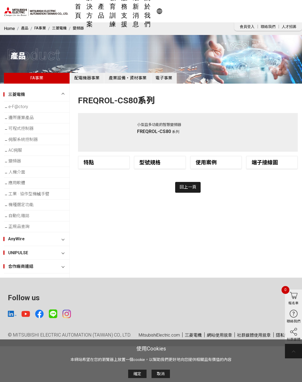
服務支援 (182, 11)
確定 (137, 373)
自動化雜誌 (22, 240)
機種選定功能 (25, 227)
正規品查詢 (22, 253)
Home (9, 28)
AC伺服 (19, 163)
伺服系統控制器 (27, 150)
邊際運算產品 (25, 124)
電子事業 (183, 80)
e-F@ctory (22, 111)
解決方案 (119, 11)
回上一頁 (188, 193)
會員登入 (247, 26)
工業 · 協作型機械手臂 (32, 214)
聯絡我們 (268, 26)
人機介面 (20, 188)
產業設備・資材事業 (139, 80)
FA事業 (42, 28)
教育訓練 (158, 11)
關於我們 (231, 11)
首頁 (100, 11)
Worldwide (272, 11)
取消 (161, 373)
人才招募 (289, 26)
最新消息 (206, 11)
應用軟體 (20, 201)
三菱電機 (63, 28)
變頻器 (83, 28)
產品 (139, 11)
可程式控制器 (25, 137)
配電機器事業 (90, 80)
